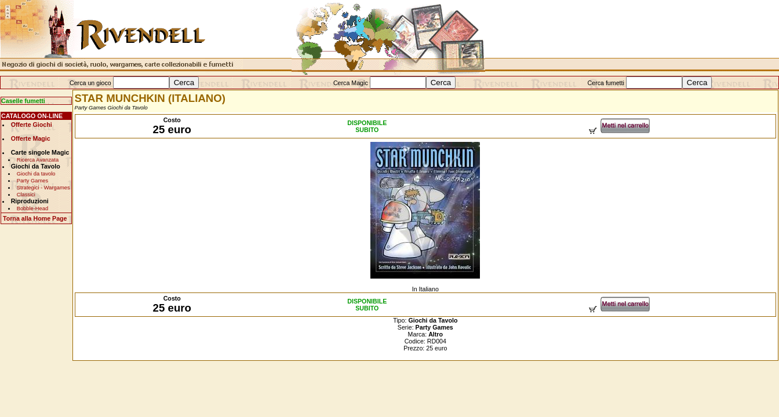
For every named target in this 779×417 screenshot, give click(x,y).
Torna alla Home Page (35, 218)
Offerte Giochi (31, 124)
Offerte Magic (30, 138)
